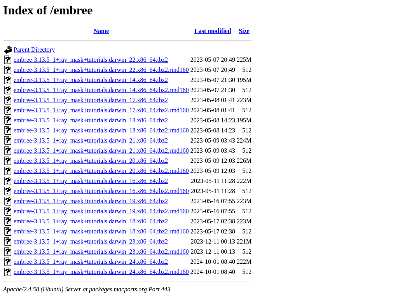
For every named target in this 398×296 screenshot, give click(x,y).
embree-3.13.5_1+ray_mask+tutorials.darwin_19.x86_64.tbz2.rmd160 (101, 211)
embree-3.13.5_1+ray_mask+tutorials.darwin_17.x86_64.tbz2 (91, 100)
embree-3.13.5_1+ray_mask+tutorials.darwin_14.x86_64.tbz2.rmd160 (101, 90)
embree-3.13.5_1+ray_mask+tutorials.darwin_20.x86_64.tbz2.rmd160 (101, 170)
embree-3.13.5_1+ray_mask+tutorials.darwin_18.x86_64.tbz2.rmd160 (101, 231)
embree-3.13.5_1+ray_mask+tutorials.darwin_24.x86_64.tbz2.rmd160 (101, 271)
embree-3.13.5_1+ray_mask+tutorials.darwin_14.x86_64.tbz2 (91, 80)
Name (101, 31)
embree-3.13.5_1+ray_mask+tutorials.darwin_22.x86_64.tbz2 (91, 59)
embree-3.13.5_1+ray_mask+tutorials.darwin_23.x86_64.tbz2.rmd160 (101, 251)
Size (244, 31)
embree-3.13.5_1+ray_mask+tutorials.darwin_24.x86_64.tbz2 (91, 261)
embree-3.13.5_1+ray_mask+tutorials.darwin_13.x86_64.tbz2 (91, 120)
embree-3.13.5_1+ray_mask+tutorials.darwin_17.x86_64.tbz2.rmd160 (101, 110)
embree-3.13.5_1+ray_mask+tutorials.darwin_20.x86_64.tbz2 (91, 160)
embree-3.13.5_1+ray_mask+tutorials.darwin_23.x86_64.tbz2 (91, 241)
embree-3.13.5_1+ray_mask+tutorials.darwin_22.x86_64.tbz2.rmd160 (101, 69)
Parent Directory (34, 49)
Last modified (212, 31)
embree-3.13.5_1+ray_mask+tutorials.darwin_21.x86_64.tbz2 (91, 140)
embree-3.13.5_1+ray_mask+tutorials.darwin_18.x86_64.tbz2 (91, 221)
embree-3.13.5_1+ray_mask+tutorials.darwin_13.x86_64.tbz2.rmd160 (101, 130)
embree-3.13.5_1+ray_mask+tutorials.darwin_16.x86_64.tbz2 (91, 181)
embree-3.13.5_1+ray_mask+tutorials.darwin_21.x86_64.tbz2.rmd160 (101, 150)
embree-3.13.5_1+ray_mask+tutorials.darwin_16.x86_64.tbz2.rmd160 (101, 191)
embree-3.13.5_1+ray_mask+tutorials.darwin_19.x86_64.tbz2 (91, 201)
